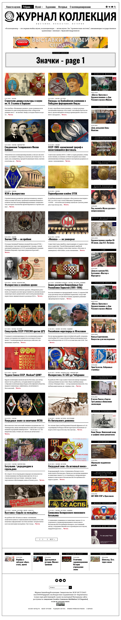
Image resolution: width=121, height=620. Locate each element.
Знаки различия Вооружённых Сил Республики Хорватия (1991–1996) (66, 286)
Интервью (62, 7)
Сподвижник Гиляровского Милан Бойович (22, 148)
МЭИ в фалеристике (15, 193)
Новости (30, 513)
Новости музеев (13, 7)
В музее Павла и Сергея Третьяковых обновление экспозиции (101, 401)
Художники (51, 7)
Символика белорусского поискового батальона (67, 516)
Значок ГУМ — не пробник (18, 239)
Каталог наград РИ (34, 610)
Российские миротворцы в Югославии (67, 331)
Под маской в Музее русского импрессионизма (103, 209)
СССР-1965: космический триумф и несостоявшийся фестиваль (66, 148)
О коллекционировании (80, 7)
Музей (38, 7)
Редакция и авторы (59, 610)
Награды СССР (65, 375)
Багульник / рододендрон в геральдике (19, 470)
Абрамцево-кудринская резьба (101, 463)
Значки (14, 98)
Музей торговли (46, 610)
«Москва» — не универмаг (62, 239)
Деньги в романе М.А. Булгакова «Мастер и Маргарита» (100, 273)
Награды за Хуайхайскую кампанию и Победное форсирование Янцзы (67, 102)
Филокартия (21, 145)
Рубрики (26, 7)
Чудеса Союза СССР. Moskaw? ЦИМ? (24, 377)
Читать (10, 115)
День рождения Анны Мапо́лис (100, 129)
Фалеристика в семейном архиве (21, 285)
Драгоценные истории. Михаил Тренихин (51, 564)
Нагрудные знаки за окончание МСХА (24, 423)
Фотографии (70, 421)
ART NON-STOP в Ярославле (102, 496)
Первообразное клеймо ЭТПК (63, 193)
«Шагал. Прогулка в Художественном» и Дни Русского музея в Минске (101, 97)
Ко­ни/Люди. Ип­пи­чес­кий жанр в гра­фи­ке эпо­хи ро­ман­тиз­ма (103, 433)
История (63, 98)
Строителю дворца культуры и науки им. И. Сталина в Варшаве (24, 102)
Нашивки (82, 282)
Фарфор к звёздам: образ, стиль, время (22, 564)
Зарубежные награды (61, 282)
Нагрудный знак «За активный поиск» (68, 469)
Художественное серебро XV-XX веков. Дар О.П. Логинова (103, 241)
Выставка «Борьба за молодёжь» (22, 515)
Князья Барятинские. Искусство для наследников (103, 338)
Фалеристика (21, 282)
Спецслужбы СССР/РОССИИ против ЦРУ (23, 332)
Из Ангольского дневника (61, 423)
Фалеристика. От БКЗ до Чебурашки (67, 377)
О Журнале (89, 610)
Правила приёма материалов (76, 610)
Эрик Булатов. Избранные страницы (101, 368)
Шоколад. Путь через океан (108, 562)
